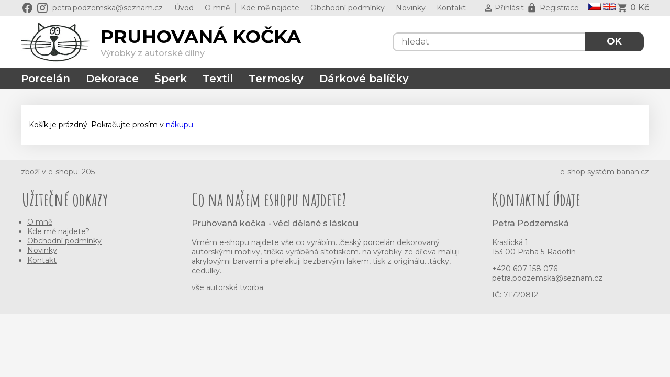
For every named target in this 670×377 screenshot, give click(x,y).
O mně (217, 8)
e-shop (572, 171)
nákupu (179, 124)
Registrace (559, 8)
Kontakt (451, 8)
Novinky (411, 8)
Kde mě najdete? (58, 231)
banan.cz (633, 171)
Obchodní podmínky (347, 8)
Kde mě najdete (270, 8)
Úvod (184, 8)
